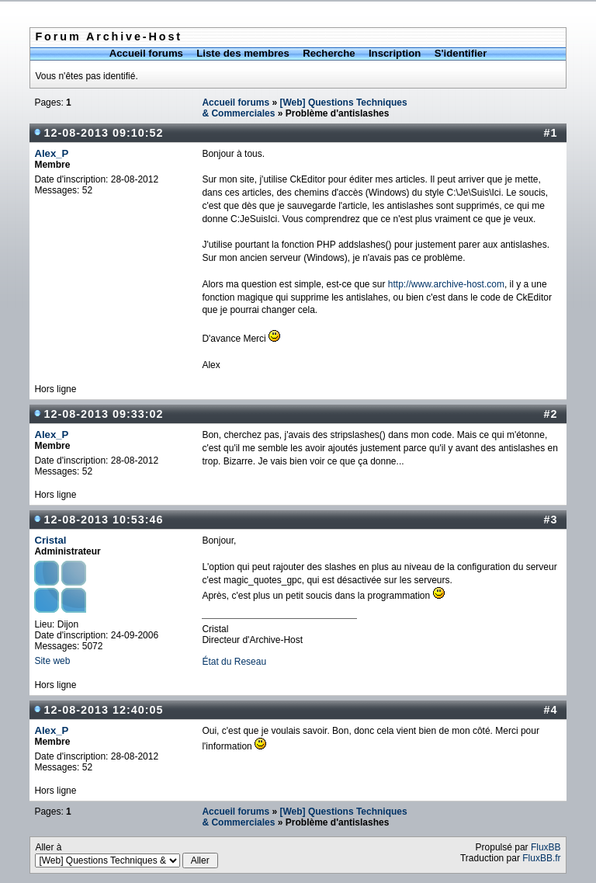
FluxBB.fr (541, 858)
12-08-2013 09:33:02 (103, 414)
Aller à (126, 855)
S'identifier (461, 53)
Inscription (395, 53)
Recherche (329, 53)
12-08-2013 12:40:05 (103, 710)
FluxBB (546, 847)
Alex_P (51, 153)
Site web (52, 660)
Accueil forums (146, 53)
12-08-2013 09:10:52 (103, 133)
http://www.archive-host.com (446, 284)
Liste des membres (242, 53)
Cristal (50, 540)
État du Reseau (234, 661)
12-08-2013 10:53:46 (103, 519)
